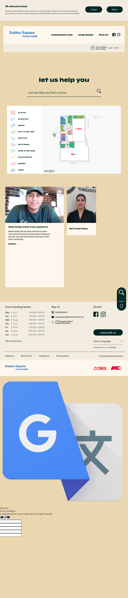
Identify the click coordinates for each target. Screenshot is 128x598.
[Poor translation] (7, 480)
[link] (23, 34)
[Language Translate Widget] (108, 303)
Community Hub (62, 34)
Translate (109, 310)
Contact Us (44, 318)
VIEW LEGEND (49, 170)
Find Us (103, 34)
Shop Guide (85, 34)
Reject (115, 9)
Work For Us (26, 318)
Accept (93, 9)
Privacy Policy (45, 13)
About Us (9, 318)
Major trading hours (13, 303)
